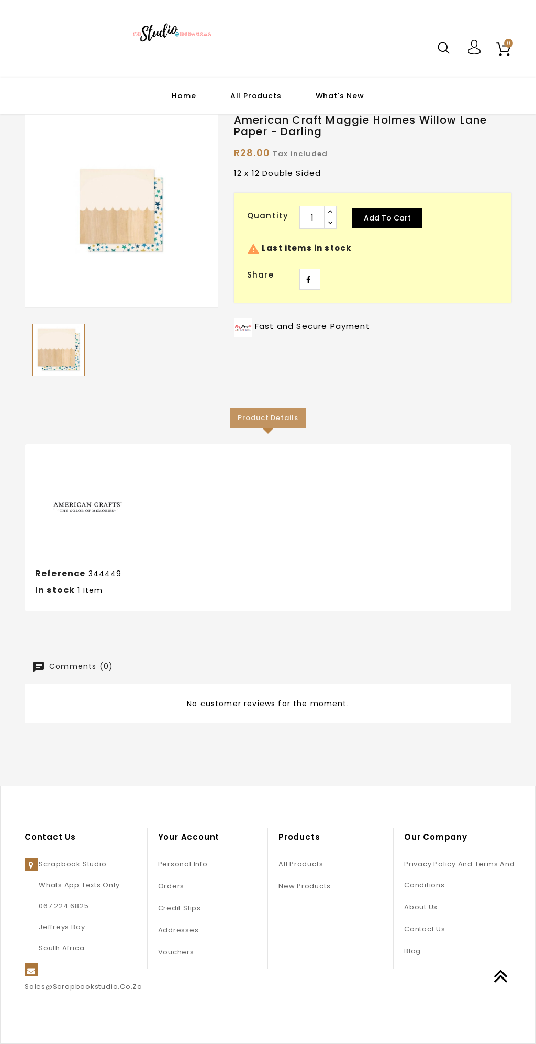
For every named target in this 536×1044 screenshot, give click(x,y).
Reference (60, 573)
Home (184, 96)
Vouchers (176, 952)
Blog (412, 951)
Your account (189, 836)
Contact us (424, 929)
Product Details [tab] (268, 418)
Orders (171, 886)
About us (421, 907)
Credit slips (179, 908)
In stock (55, 590)
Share (310, 279)
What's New (340, 96)
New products (304, 886)
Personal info (183, 864)
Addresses (178, 930)
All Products (256, 96)
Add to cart (387, 218)
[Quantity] (312, 217)
